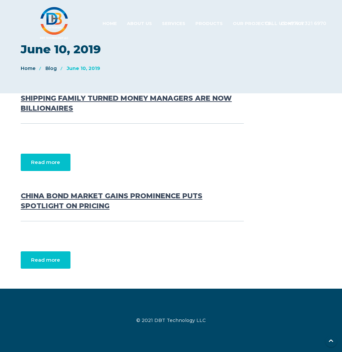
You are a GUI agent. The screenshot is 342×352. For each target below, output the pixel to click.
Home (110, 23)
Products (209, 23)
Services (173, 23)
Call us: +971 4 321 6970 (295, 23)
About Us (139, 23)
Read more (45, 162)
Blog (51, 68)
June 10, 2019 (83, 68)
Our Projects (252, 23)
